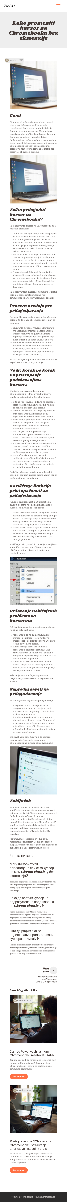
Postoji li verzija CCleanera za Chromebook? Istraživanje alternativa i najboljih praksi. (31, 1145)
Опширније (18, 1076)
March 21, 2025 (24, 1000)
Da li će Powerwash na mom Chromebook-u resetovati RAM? (32, 1053)
